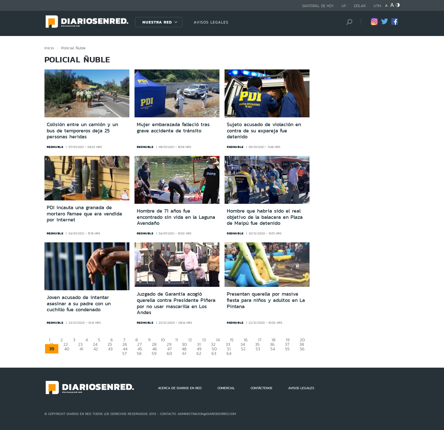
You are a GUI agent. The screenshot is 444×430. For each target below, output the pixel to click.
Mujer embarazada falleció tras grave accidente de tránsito (173, 127)
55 (287, 349)
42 (95, 349)
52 (243, 349)
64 (229, 353)
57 (124, 353)
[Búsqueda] (348, 22)
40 (66, 349)
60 (169, 353)
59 (154, 353)
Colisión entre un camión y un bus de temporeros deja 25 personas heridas (82, 130)
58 (139, 353)
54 (272, 349)
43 (110, 349)
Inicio (49, 48)
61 (184, 353)
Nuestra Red (157, 22)
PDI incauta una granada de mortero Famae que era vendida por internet (84, 213)
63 (214, 353)
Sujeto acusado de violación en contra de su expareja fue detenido (264, 130)
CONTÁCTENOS (261, 388)
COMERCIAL (226, 388)
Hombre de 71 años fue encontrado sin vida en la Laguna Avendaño (176, 217)
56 (302, 349)
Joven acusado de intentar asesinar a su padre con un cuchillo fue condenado (79, 303)
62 (199, 353)
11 (176, 340)
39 (51, 349)
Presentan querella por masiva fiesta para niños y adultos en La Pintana (266, 300)
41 (81, 349)
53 (258, 349)
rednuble (55, 147)
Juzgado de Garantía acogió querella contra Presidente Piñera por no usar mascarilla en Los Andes (176, 303)
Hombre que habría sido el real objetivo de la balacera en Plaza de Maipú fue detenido (265, 217)
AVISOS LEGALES (211, 22)
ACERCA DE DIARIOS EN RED (180, 388)
